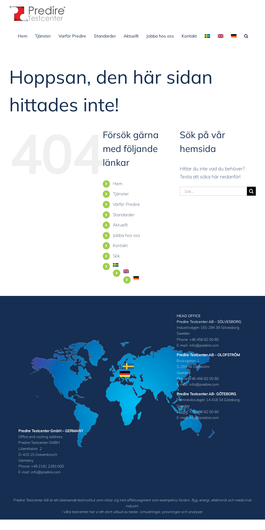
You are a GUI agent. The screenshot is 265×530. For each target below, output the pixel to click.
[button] (246, 35)
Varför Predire (126, 204)
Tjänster (121, 194)
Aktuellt (120, 225)
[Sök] (251, 191)
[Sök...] (213, 191)
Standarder (124, 214)
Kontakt (120, 245)
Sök (116, 256)
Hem (117, 183)
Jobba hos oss (126, 235)
